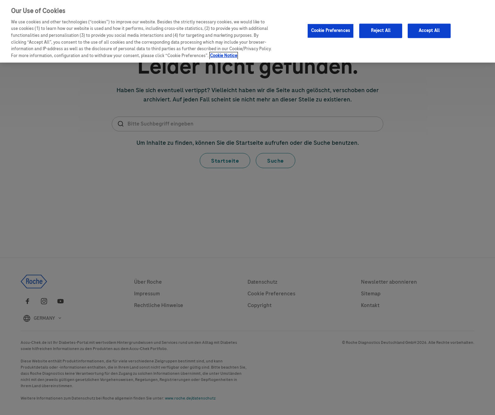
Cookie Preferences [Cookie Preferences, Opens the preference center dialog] (330, 31)
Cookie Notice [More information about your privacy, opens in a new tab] (223, 56)
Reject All (380, 31)
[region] (247, 31)
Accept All (429, 31)
